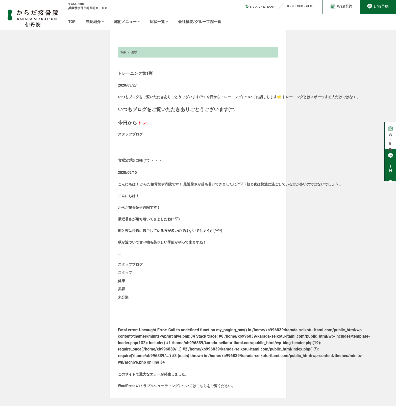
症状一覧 (157, 21)
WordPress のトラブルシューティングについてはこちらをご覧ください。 (176, 386)
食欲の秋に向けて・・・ (140, 160)
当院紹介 (93, 21)
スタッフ (125, 272)
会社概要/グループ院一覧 (199, 21)
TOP (72, 21)
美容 (121, 289)
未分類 (123, 297)
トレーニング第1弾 (135, 73)
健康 (121, 281)
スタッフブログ (130, 134)
